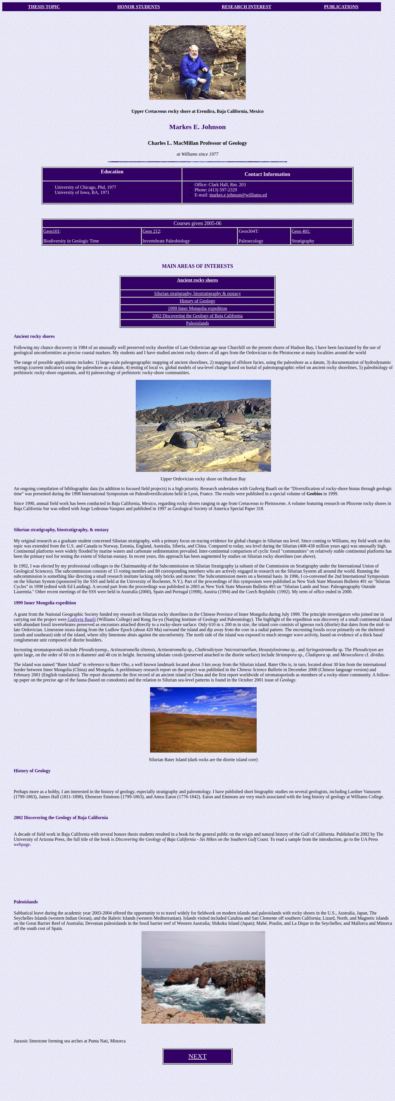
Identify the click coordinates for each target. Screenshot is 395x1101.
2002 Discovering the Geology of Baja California (197, 315)
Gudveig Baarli (81, 619)
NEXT (197, 1056)
